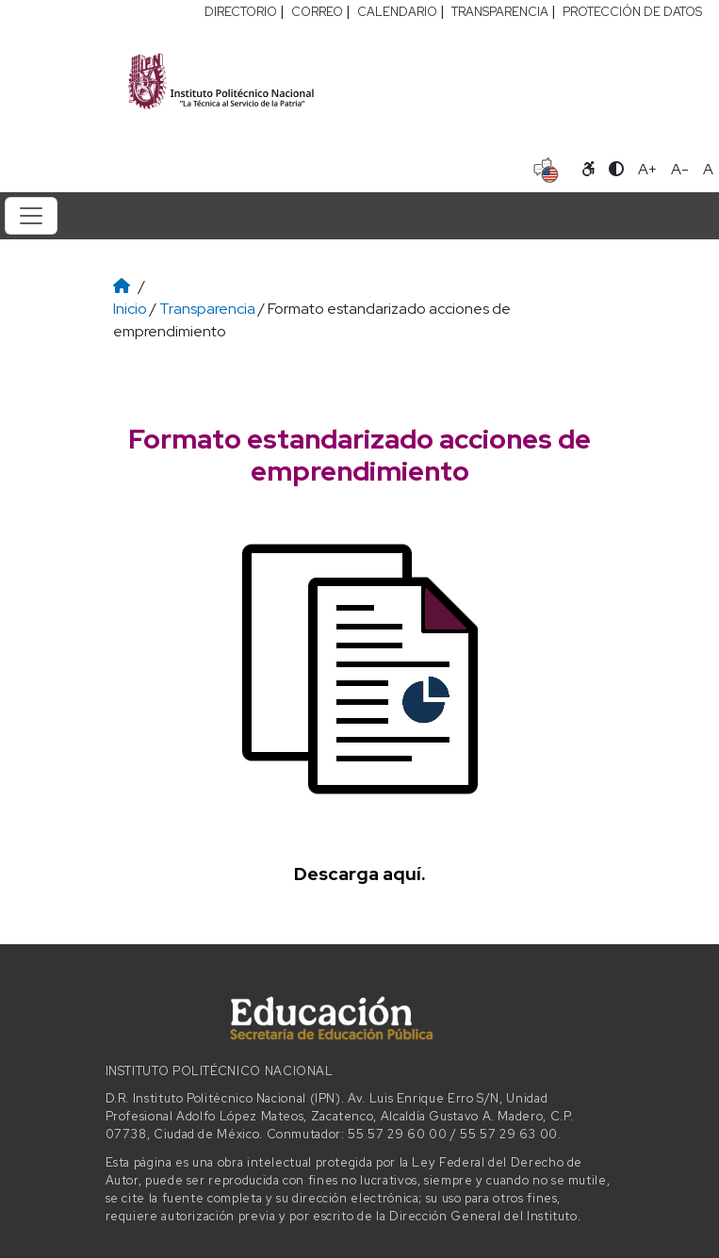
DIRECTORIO (240, 12)
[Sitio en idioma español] (546, 167)
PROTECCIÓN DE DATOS (632, 12)
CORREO (317, 12)
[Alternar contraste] (616, 169)
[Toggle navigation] (31, 216)
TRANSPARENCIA (499, 12)
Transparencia (207, 309)
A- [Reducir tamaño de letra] (680, 169)
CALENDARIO (397, 12)
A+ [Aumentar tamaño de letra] (647, 169)
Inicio (130, 309)
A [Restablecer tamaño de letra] (708, 169)
